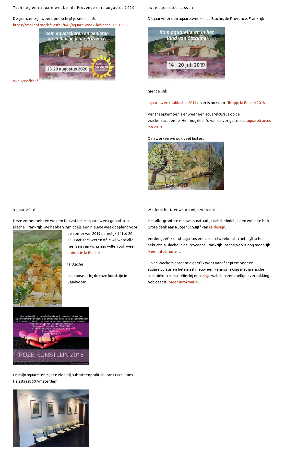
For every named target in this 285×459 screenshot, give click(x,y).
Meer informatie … (164, 251)
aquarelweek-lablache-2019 (172, 102)
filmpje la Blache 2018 (246, 102)
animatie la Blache (83, 252)
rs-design (217, 227)
